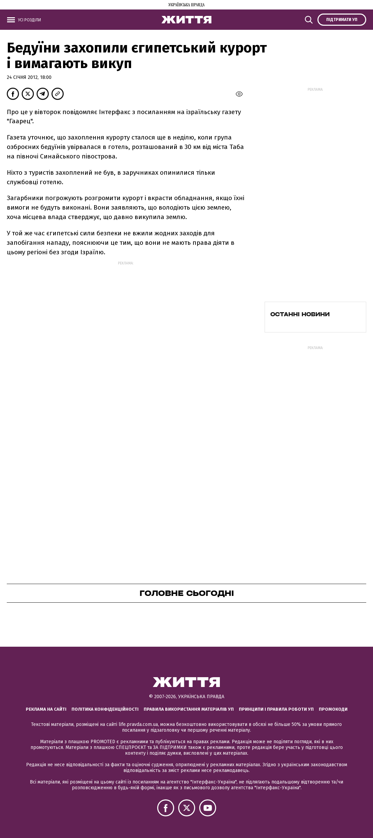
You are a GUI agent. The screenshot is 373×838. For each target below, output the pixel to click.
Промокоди (333, 709)
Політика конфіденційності (105, 709)
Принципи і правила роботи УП (276, 709)
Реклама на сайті (46, 709)
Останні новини (300, 314)
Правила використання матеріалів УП (189, 709)
